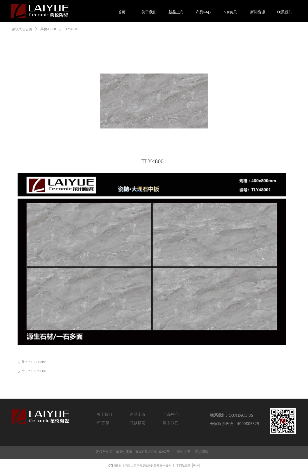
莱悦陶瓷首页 (22, 29)
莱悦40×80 (48, 29)
